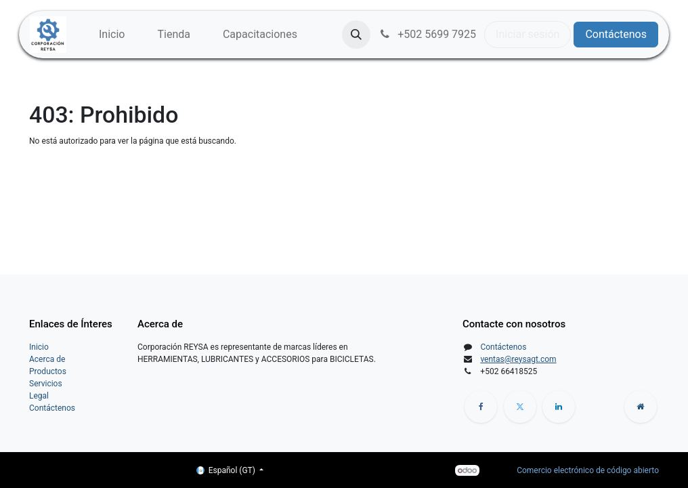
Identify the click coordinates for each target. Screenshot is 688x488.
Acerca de (47, 359)
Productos (47, 371)
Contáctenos (616, 34)
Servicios (45, 383)
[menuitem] (112, 34)
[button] (356, 34)
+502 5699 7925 (427, 34)
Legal (39, 396)
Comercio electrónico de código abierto (588, 470)
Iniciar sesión (527, 34)
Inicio (39, 347)
